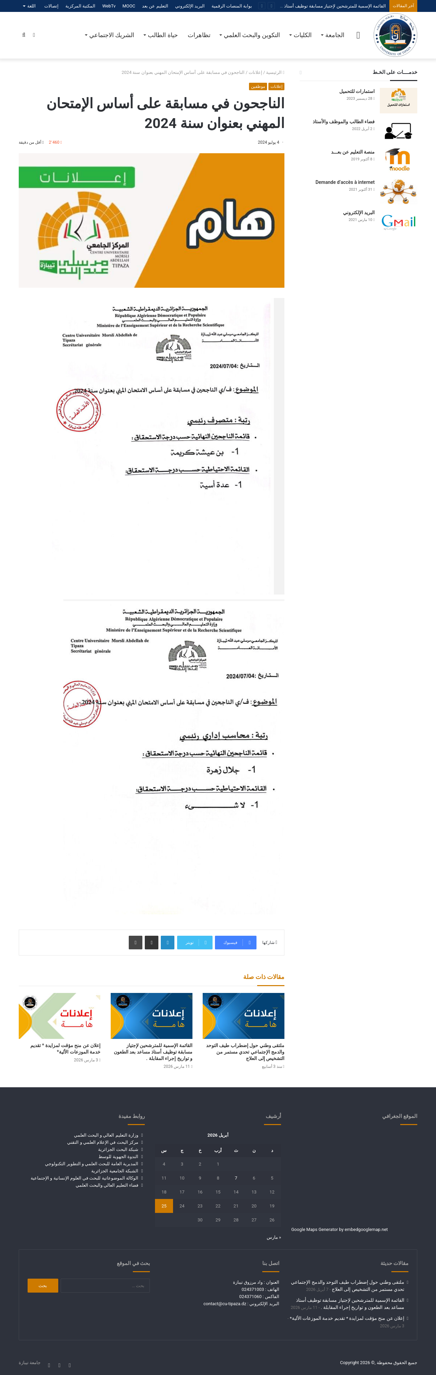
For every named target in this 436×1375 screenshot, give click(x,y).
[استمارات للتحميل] (398, 100)
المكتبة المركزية (80, 6)
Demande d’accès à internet (345, 182)
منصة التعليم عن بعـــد (353, 152)
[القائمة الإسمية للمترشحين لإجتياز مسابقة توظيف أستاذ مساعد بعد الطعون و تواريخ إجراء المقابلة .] (151, 1016)
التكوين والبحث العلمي (252, 34)
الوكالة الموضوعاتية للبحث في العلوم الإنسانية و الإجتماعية (84, 1178)
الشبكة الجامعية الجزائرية (114, 1170)
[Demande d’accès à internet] (398, 191)
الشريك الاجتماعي (111, 34)
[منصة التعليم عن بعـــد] (398, 161)
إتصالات (51, 6)
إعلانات (255, 72)
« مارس (274, 1237)
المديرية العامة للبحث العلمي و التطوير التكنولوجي (91, 1163)
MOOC (128, 6)
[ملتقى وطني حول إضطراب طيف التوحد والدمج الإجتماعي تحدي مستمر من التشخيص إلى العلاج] (243, 1016)
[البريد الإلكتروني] (398, 222)
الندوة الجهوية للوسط (118, 1156)
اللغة (31, 6)
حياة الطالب (162, 34)
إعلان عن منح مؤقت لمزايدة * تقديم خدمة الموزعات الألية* (347, 1318)
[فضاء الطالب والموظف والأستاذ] (398, 131)
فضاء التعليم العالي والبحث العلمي (107, 1185)
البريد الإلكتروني (190, 6)
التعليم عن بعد (155, 6)
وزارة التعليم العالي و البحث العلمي (106, 1135)
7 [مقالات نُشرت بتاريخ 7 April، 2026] (236, 1178)
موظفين (258, 86)
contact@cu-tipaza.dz (224, 1303)
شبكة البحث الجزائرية (118, 1149)
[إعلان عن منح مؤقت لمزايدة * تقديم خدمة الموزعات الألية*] (59, 1016)
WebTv (108, 6)
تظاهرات (199, 34)
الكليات (303, 34)
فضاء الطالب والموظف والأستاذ (344, 121)
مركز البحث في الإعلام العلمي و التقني (102, 1142)
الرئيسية (275, 72)
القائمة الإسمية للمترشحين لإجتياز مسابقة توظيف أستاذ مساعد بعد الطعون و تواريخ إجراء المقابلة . (294, 6)
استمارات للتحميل (357, 91)
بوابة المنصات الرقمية (232, 6)
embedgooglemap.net (366, 1229)
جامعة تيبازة (30, 1362)
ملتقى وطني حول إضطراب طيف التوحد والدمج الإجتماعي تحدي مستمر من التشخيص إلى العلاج (245, 1052)
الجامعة (334, 34)
